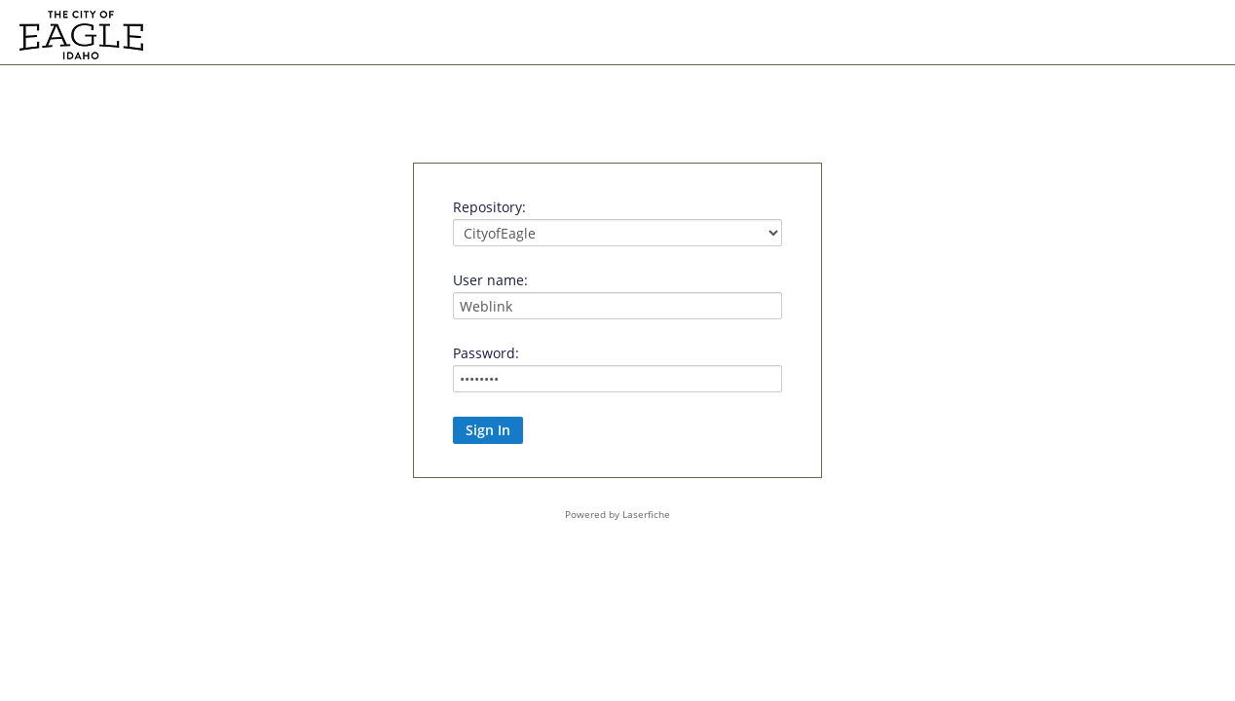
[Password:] (617, 378)
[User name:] (617, 305)
